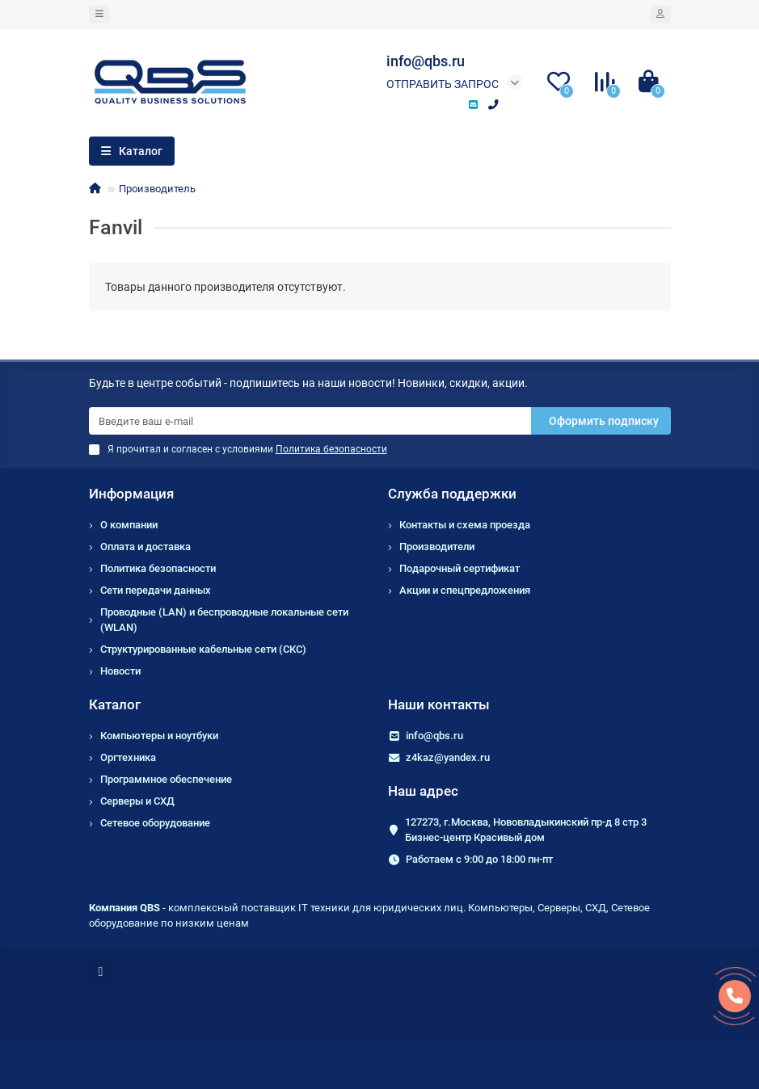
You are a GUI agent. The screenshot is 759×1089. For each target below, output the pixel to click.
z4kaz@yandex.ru (448, 757)
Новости (120, 671)
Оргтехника (128, 757)
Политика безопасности (158, 568)
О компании (129, 525)
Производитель (157, 189)
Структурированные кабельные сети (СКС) (203, 649)
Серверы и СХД (137, 801)
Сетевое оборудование (155, 823)
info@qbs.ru (434, 736)
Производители (436, 546)
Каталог (115, 704)
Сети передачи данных (155, 590)
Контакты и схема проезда (464, 525)
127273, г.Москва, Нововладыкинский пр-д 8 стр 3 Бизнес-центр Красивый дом (526, 829)
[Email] (310, 421)
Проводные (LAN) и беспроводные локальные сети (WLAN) (224, 619)
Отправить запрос (442, 84)
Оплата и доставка (145, 546)
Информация (131, 494)
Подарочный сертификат (459, 568)
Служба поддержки (452, 494)
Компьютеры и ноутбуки (159, 736)
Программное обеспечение (166, 779)
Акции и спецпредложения (464, 590)
